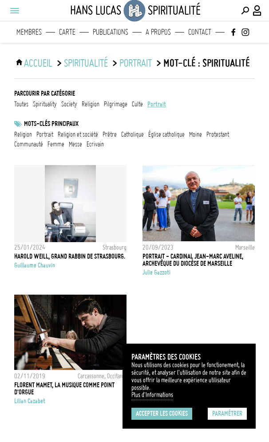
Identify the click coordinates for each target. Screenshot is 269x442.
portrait (135, 63)
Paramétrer (227, 414)
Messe (75, 144)
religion (90, 104)
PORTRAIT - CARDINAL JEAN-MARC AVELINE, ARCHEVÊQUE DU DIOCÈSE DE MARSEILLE (192, 260)
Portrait (44, 134)
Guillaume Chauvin (34, 265)
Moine (195, 134)
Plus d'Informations (152, 395)
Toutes (21, 104)
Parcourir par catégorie (44, 93)
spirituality (45, 104)
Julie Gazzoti (156, 272)
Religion (23, 134)
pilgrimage (115, 104)
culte (137, 104)
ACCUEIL (38, 63)
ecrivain (95, 144)
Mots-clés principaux (51, 124)
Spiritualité (86, 63)
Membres (29, 32)
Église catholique (166, 134)
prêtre (110, 134)
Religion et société (78, 134)
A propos (158, 32)
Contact (199, 32)
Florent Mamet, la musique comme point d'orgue (64, 388)
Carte (67, 32)
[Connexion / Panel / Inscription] (257, 10)
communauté (28, 144)
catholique (132, 134)
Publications (110, 32)
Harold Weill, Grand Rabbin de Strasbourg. (69, 256)
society (69, 104)
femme (55, 144)
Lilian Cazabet (29, 401)
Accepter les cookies (162, 414)
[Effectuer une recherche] (245, 10)
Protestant (217, 134)
